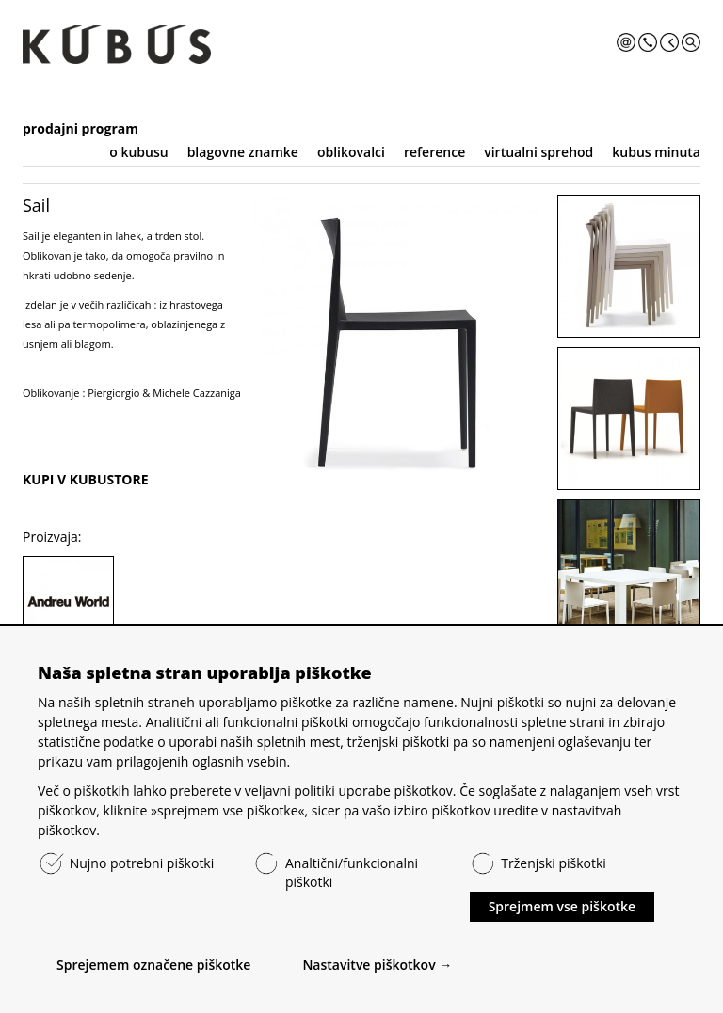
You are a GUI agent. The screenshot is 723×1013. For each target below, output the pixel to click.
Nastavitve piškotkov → (377, 964)
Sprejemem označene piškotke (153, 964)
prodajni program (80, 128)
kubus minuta (656, 152)
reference (434, 152)
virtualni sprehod (538, 152)
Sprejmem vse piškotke (562, 906)
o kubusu (138, 152)
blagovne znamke (242, 152)
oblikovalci (351, 152)
